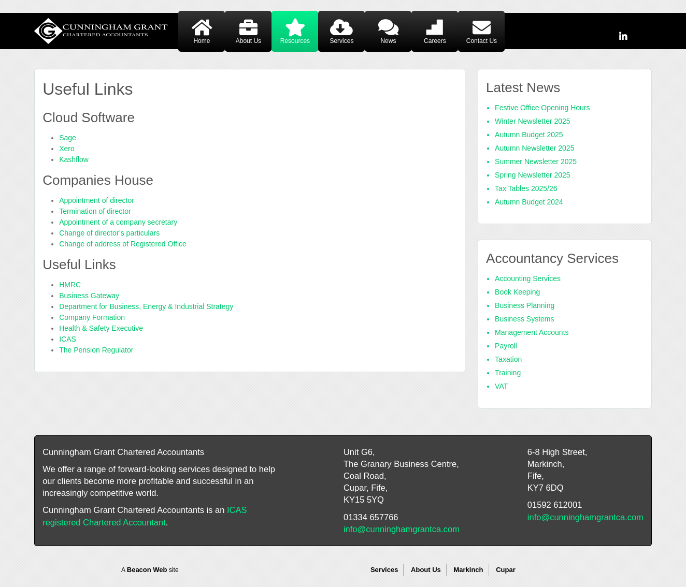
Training (508, 373)
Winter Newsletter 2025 (532, 121)
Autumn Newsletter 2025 (534, 148)
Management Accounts (531, 332)
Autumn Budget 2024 (529, 202)
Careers (435, 41)
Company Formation (92, 317)
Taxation (508, 359)
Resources (295, 41)
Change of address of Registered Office (123, 244)
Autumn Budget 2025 (529, 134)
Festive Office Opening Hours (542, 108)
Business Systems (524, 319)
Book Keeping (517, 292)
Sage (67, 138)
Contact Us (481, 41)
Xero (67, 148)
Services (341, 41)
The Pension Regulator (96, 350)
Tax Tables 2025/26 (526, 188)
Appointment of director (96, 200)
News (388, 41)
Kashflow (74, 159)
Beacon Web (147, 570)
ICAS (67, 339)
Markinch (468, 570)
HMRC (70, 285)
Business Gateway (89, 295)
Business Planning (524, 305)
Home (201, 41)
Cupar (506, 570)
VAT (501, 386)
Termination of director (95, 211)
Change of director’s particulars (109, 233)
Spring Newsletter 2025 (532, 175)
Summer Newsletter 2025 (536, 161)
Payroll (506, 346)
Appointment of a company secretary (118, 222)
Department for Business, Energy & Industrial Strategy (146, 306)
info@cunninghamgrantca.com (402, 529)
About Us (248, 41)
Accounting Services (528, 278)
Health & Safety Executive (101, 328)
